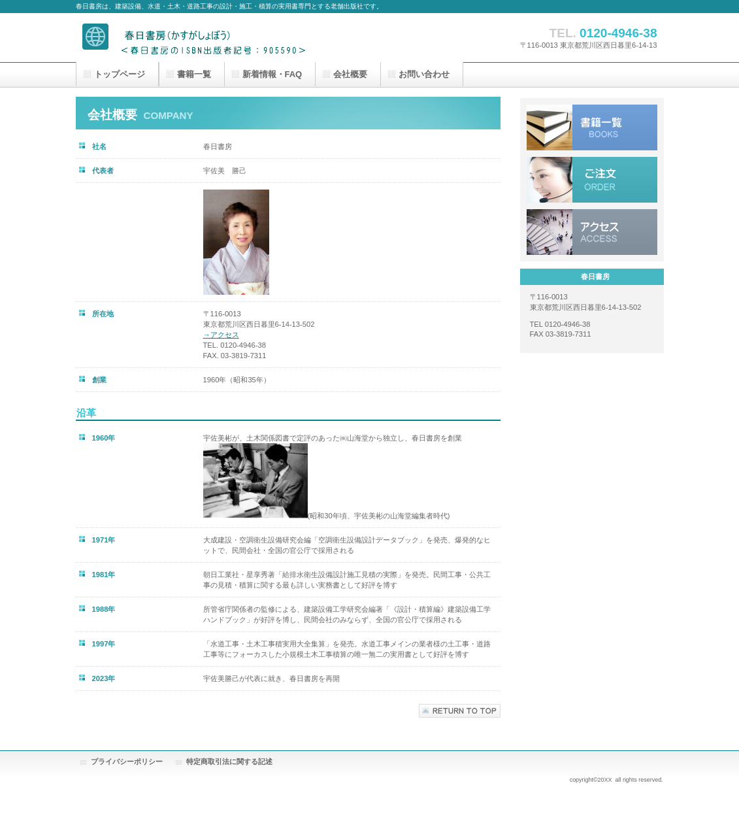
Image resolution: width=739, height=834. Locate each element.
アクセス (592, 232)
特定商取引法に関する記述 (229, 761)
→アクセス (221, 335)
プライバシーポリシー (127, 761)
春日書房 (206, 37)
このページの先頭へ (460, 711)
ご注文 (592, 180)
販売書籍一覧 (592, 127)
